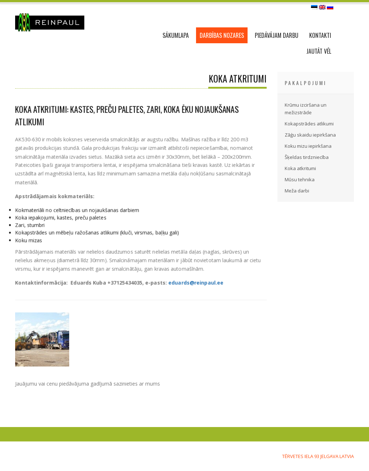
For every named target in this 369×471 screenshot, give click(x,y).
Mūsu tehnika (300, 179)
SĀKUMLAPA (176, 35)
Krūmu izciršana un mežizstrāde (305, 109)
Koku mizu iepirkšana (308, 146)
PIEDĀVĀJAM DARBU (276, 35)
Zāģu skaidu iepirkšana (310, 135)
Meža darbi (297, 190)
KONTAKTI (320, 35)
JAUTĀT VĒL (318, 51)
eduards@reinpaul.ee (195, 282)
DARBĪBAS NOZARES (222, 35)
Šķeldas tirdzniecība (307, 157)
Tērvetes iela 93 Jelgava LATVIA (318, 456)
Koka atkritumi (300, 168)
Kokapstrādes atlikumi (309, 123)
